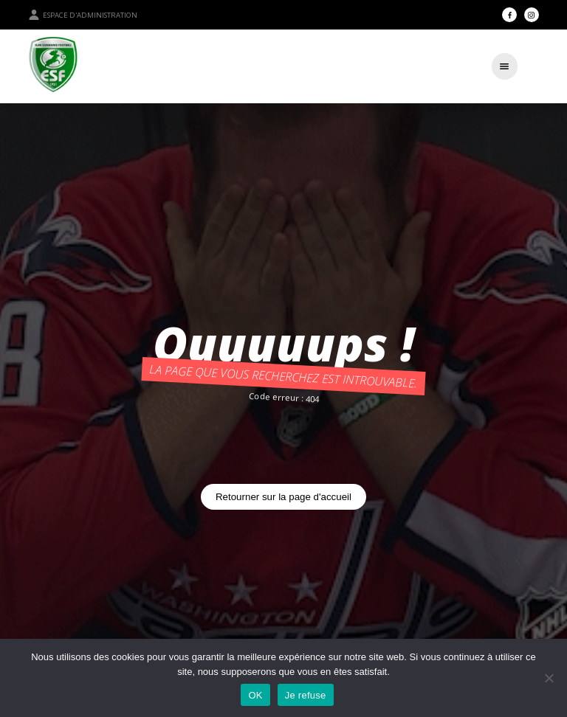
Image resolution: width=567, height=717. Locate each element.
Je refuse (305, 695)
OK (255, 695)
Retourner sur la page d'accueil (283, 496)
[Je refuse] (548, 678)
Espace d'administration (82, 15)
